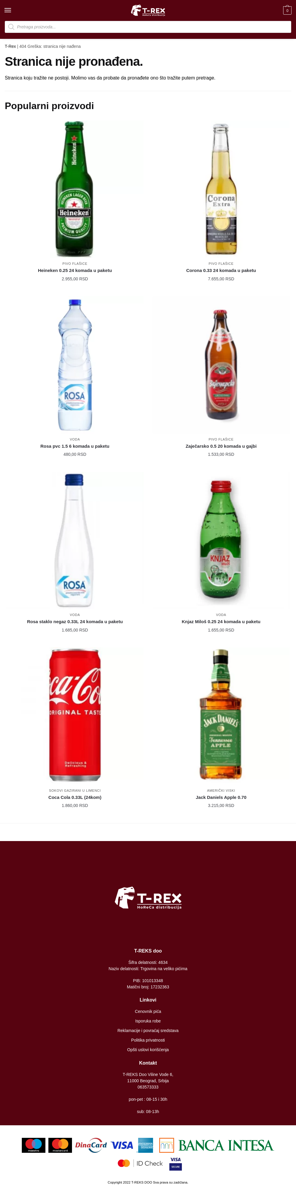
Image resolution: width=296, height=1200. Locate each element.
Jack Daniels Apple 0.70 (221, 797)
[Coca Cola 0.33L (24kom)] (75, 716)
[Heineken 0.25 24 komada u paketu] (75, 189)
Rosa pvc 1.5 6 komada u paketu (74, 446)
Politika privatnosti (148, 1040)
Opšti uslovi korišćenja (148, 1049)
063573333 (147, 1087)
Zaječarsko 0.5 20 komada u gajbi (221, 446)
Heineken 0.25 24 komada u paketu (75, 270)
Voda (75, 439)
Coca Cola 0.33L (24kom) (74, 797)
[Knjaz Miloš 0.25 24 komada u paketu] (221, 540)
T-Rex (10, 46)
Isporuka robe (148, 1021)
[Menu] (13, 10)
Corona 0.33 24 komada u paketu (221, 270)
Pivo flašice (75, 263)
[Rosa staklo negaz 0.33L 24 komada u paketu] (75, 540)
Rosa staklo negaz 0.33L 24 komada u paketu (75, 621)
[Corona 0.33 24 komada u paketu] (221, 189)
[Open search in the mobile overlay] (148, 27)
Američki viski (221, 790)
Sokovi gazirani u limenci (75, 790)
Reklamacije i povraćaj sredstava (148, 1030)
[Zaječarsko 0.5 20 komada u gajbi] (221, 365)
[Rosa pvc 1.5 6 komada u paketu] (75, 365)
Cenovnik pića (148, 1011)
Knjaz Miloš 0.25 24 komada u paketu (221, 621)
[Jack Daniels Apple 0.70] (221, 716)
